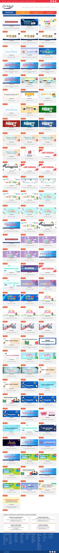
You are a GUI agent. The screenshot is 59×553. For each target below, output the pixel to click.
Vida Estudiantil (15, 1)
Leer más (5, 31)
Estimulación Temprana (10, 543)
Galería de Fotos (34, 540)
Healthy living (39, 545)
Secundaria (41, 7)
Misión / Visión (5, 537)
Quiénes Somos (27, 7)
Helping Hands (39, 548)
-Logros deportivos (38, 544)
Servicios (27, 1)
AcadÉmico (9, 1)
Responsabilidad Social (39, 547)
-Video (38, 542)
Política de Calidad (5, 538)
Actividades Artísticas (38, 539)
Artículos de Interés (33, 542)
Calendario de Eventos (33, 536)
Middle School (50, 12)
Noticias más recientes (12, 15)
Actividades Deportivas (38, 541)
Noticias (4, 1)
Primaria (36, 7)
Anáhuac (27, 535)
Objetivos (10, 535)
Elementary (36, 12)
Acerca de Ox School (5, 536)
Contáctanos (53, 7)
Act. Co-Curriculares (10, 539)
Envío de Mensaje (51, 535)
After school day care (45, 538)
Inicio (23, 7)
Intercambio (21, 542)
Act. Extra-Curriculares (10, 541)
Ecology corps (39, 549)
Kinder (22, 12)
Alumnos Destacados (33, 539)
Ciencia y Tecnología (38, 537)
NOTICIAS (9, 12)
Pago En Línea (32, 1)
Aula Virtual (21, 1)
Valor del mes (33, 537)
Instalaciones (47, 7)
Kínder (32, 7)
